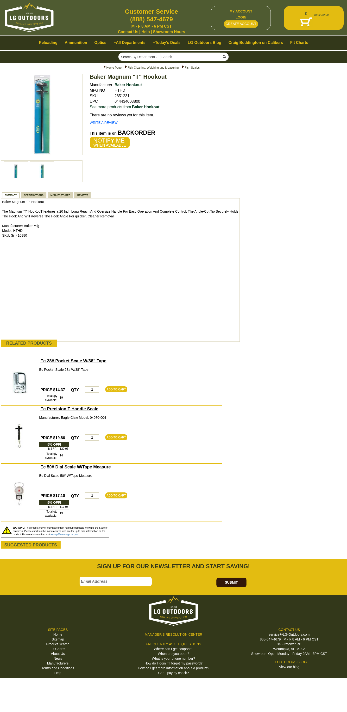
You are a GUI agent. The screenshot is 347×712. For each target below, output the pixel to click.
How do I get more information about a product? (173, 668)
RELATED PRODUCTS (29, 343)
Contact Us (128, 32)
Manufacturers (58, 663)
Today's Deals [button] (167, 43)
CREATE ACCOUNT (241, 24)
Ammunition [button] (76, 43)
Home (57, 634)
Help (145, 32)
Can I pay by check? (173, 673)
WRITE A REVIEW (104, 123)
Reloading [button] (48, 43)
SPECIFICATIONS (33, 195)
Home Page (113, 67)
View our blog (289, 667)
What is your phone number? (173, 658)
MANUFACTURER (60, 195)
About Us (58, 654)
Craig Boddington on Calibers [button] (255, 43)
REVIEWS (82, 195)
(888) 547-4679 (151, 19)
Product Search (57, 644)
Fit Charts (57, 649)
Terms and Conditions (58, 668)
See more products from (124, 107)
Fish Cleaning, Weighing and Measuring (153, 67)
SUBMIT (231, 582)
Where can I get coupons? (173, 649)
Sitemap (58, 639)
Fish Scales (192, 67)
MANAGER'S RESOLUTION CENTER (173, 634)
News (58, 658)
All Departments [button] (129, 43)
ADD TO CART (116, 389)
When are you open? (173, 654)
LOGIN (241, 17)
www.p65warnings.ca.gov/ (64, 534)
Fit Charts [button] (299, 43)
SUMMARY (11, 195)
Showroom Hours (169, 32)
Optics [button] (100, 43)
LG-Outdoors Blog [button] (204, 43)
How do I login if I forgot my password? (173, 663)
